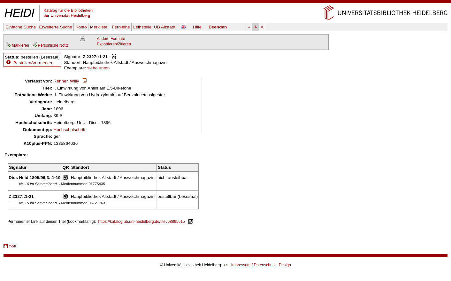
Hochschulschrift (70, 129)
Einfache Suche (20, 27)
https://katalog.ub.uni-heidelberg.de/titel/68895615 (141, 221)
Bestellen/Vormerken (33, 62)
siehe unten (98, 68)
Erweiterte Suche (55, 27)
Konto (81, 27)
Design (285, 265)
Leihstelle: (154, 27)
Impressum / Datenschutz (253, 265)
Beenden (218, 27)
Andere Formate (111, 38)
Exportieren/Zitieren (114, 44)
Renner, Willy (66, 81)
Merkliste (99, 27)
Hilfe (197, 27)
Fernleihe (121, 27)
